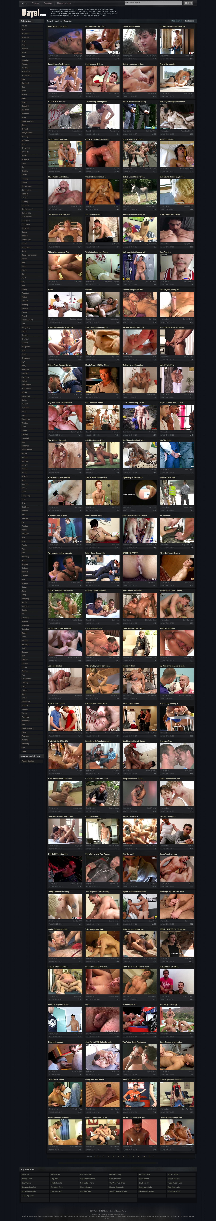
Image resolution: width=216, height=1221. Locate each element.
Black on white (28, 121)
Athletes (25, 68)
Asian (24, 53)
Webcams (26, 721)
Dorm (24, 251)
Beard (24, 98)
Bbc (23, 87)
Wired (24, 732)
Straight (25, 641)
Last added (189, 21)
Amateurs (26, 34)
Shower (25, 576)
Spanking (25, 625)
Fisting (24, 297)
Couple (25, 198)
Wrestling (25, 744)
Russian (25, 564)
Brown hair (26, 148)
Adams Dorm (27, 1179)
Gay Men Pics (85, 1191)
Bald (23, 79)
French (24, 316)
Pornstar (25, 534)
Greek (24, 354)
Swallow (25, 660)
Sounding (26, 618)
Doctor (24, 244)
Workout (25, 736)
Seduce (25, 568)
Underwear (26, 702)
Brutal (24, 156)
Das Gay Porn (85, 1174)
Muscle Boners (86, 1187)
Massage (25, 446)
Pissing (25, 526)
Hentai (24, 381)
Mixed (24, 473)
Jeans (24, 412)
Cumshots (26, 221)
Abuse (24, 26)
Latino (24, 431)
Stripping (25, 644)
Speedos (25, 629)
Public (24, 545)
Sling (24, 595)
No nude (25, 484)
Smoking (25, 599)
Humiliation (26, 389)
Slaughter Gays (174, 1191)
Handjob (25, 373)
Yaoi (23, 748)
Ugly (23, 694)
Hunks (24, 392)
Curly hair (26, 228)
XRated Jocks (56, 1183)
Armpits (25, 49)
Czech (24, 232)
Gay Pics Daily (115, 1174)
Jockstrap (26, 419)
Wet (23, 725)
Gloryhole (26, 347)
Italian (24, 400)
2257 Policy (94, 1211)
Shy (23, 580)
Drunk (24, 259)
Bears (24, 102)
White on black (28, 728)
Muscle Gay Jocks (116, 1187)
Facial (24, 278)
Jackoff (25, 404)
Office (24, 488)
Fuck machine (27, 320)
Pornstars (48, 3)
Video (24, 3)
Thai (23, 675)
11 (150, 1156)
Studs (24, 648)
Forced (24, 312)
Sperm (24, 633)
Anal (23, 41)
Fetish (24, 289)
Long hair (26, 438)
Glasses (25, 343)
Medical (25, 457)
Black (24, 118)
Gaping (25, 331)
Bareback (25, 83)
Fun (23, 324)
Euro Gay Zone (57, 1187)
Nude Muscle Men (175, 1183)
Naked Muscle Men (146, 1191)
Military (25, 465)
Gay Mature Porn (87, 1183)
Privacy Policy (121, 1211)
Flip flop (25, 305)
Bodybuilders (27, 133)
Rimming (25, 557)
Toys (24, 686)
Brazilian (25, 140)
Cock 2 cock (27, 186)
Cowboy (25, 202)
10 (144, 1156)
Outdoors (25, 507)
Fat (23, 282)
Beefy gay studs (145, 1187)
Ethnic (24, 270)
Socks (24, 602)
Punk (24, 549)
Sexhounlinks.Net (29, 1187)
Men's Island (144, 1179)
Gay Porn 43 (144, 1183)
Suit (23, 656)
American (26, 37)
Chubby (25, 179)
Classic (25, 182)
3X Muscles (55, 1174)
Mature (24, 454)
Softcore (25, 606)
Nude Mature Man (29, 1191)
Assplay (25, 64)
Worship (25, 740)
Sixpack (25, 583)
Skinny (24, 587)
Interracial (26, 396)
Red (23, 553)
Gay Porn (25, 1174)
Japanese (26, 408)
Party (24, 515)
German (25, 335)
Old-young (26, 496)
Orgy (24, 503)
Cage (24, 163)
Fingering (26, 293)
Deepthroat (26, 240)
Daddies (25, 236)
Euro (24, 274)
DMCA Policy (103, 1211)
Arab (24, 45)
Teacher (25, 671)
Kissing (25, 423)
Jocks (24, 415)
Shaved (25, 572)
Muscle (25, 476)
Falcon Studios (28, 761)
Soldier (25, 610)
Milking (25, 469)
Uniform (25, 706)
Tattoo (24, 667)
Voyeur (24, 713)
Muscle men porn (64, 3)
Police (24, 530)
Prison (24, 541)
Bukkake (25, 160)
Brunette (25, 152)
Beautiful (25, 106)
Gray (24, 350)
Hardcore (25, 377)
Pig (23, 522)
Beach (24, 95)
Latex (24, 427)
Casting (25, 171)
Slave (24, 591)
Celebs (24, 175)
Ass (23, 56)
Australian (26, 72)
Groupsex (26, 358)
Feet (23, 286)
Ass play (25, 60)
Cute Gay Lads (28, 1196)
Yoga (24, 751)
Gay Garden (26, 1183)
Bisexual (25, 114)
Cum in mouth (27, 209)
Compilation (27, 190)
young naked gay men (118, 1191)
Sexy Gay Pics (174, 1179)
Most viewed (177, 21)
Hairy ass (25, 370)
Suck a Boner (173, 1174)
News (24, 480)
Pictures (35, 3)
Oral (23, 499)
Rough (24, 560)
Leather (25, 434)
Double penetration (29, 255)
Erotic (24, 266)
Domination (26, 247)
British (24, 144)
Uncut (24, 698)
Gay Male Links (174, 1187)
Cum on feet (27, 217)
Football (25, 308)
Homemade (26, 385)
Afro (23, 30)
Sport (24, 637)
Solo (23, 614)
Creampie (26, 205)
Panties (25, 511)
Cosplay (25, 194)
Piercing (25, 518)
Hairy (24, 366)
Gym (24, 362)
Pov (23, 538)
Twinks (24, 690)
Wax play (25, 717)
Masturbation (27, 450)
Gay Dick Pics (115, 1179)
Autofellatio (26, 76)
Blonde (25, 125)
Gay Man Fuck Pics (117, 1183)
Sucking (25, 652)
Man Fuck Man (144, 1174)
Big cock (25, 110)
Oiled (24, 492)
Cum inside (26, 213)
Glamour (25, 339)
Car (23, 167)
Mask (24, 442)
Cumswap (26, 224)
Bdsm (24, 91)
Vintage (25, 709)
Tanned (25, 664)
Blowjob (25, 129)
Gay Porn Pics (56, 1191)
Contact (112, 1211)
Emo (23, 263)
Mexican (25, 461)
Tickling (25, 683)
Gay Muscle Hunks (87, 1179)
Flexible (25, 301)
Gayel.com (34, 13)
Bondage (25, 137)
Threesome (26, 679)
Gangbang (26, 328)
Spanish (25, 622)
